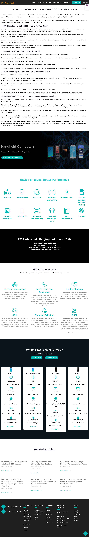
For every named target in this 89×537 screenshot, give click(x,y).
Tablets (26, 527)
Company (66, 2)
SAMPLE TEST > (52, 357)
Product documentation (40, 511)
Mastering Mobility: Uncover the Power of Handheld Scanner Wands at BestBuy (73, 482)
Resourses (56, 2)
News (48, 517)
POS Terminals (27, 524)
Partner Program (49, 513)
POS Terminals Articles (62, 526)
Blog (36, 517)
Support (37, 514)
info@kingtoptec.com (14, 511)
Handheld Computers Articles (63, 517)
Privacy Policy (76, 511)
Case (36, 520)
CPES (25, 530)
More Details (6, 471)
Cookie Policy (76, 519)
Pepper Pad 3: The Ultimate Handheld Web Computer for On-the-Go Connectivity (44, 482)
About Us (49, 510)
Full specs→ (11, 427)
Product (39, 2)
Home (33, 2)
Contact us (76, 2)
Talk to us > (37, 357)
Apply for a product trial (12, 158)
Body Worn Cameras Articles (62, 521)
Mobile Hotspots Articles (62, 513)
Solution (48, 2)
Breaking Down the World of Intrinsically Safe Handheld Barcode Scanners (42, 465)
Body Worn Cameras (27, 519)
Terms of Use (77, 515)
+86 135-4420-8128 (14, 507)
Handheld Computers (27, 515)
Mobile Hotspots (27, 511)
